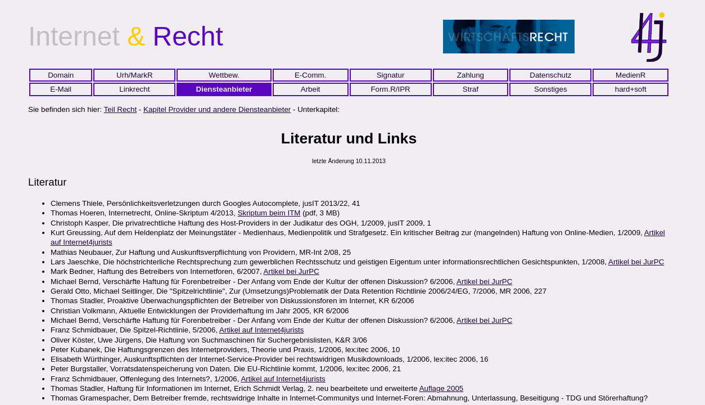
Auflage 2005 (441, 388)
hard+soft (631, 89)
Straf (470, 89)
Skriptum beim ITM (269, 213)
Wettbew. (224, 75)
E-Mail (60, 89)
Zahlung (470, 75)
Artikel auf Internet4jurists (261, 330)
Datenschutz (550, 75)
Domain (61, 75)
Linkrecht (134, 89)
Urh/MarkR (134, 75)
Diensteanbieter (224, 89)
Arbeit (310, 89)
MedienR (630, 75)
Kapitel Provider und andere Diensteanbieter (217, 109)
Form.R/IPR (390, 89)
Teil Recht (120, 109)
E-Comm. (310, 75)
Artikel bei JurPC (636, 262)
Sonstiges (550, 89)
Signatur (391, 75)
